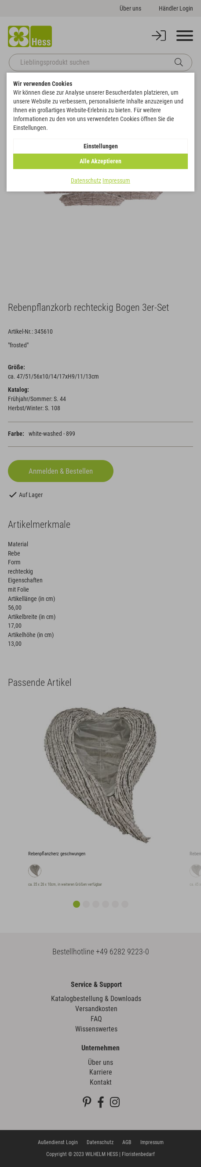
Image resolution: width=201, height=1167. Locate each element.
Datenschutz (86, 180)
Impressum (116, 180)
